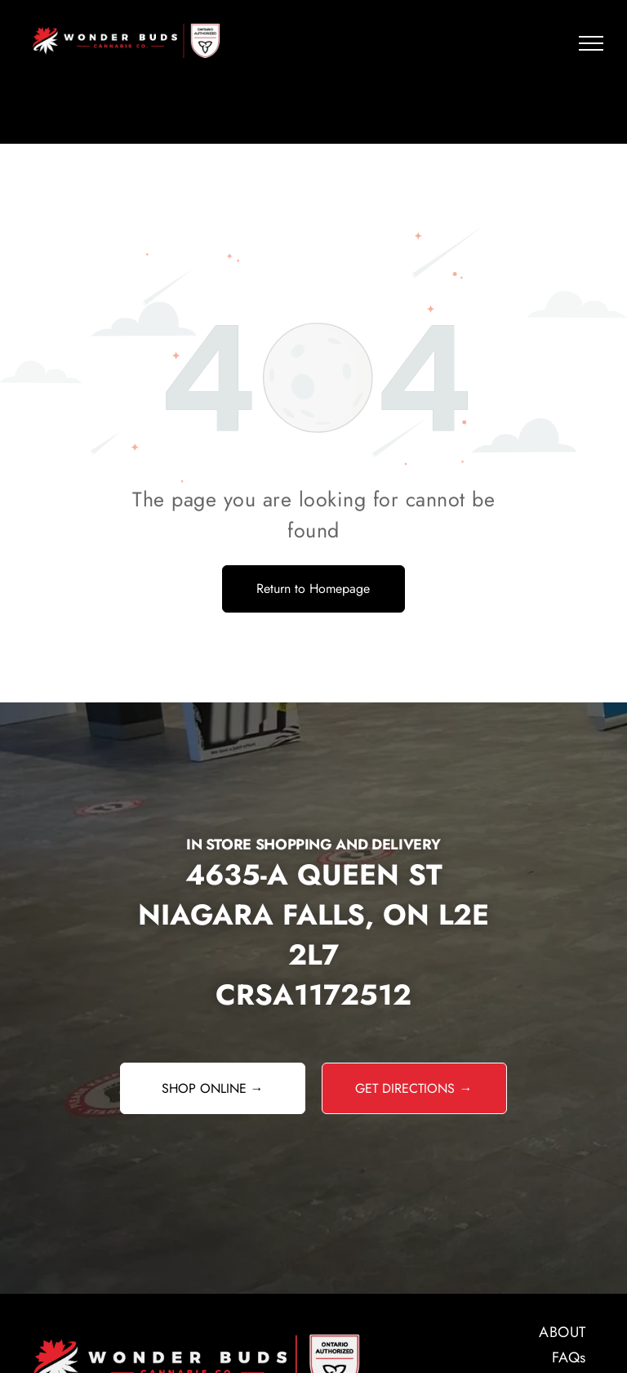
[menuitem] (477, 1332)
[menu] (591, 43)
